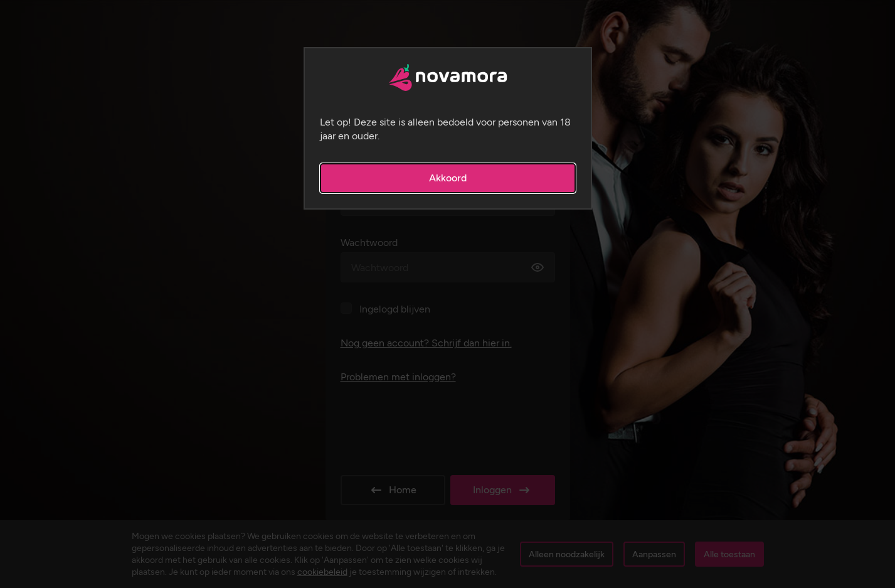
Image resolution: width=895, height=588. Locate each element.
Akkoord (448, 178)
